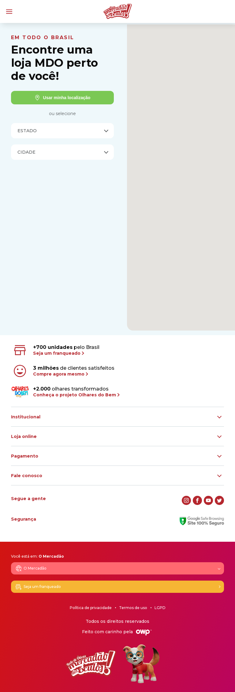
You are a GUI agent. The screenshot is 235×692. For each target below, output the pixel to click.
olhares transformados (65, 392)
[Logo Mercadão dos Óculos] (117, 11)
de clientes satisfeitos (63, 371)
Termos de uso (133, 607)
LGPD (160, 607)
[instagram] (186, 500)
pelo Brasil (55, 350)
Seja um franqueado (38, 586)
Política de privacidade (91, 607)
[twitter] (219, 500)
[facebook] (197, 500)
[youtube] (208, 500)
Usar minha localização (63, 97)
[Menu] (9, 11)
